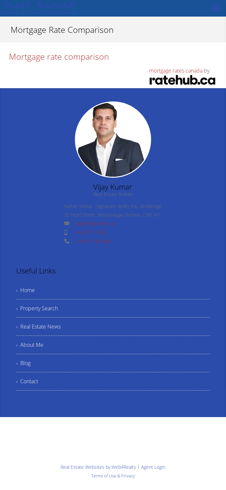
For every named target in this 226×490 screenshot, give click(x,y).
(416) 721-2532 (91, 232)
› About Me (29, 344)
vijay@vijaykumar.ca (94, 223)
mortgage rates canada (175, 70)
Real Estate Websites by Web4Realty (98, 467)
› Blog (23, 363)
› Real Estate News (38, 326)
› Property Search (37, 308)
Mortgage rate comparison (59, 56)
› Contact (27, 381)
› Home (25, 290)
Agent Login (153, 467)
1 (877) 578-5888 (93, 241)
